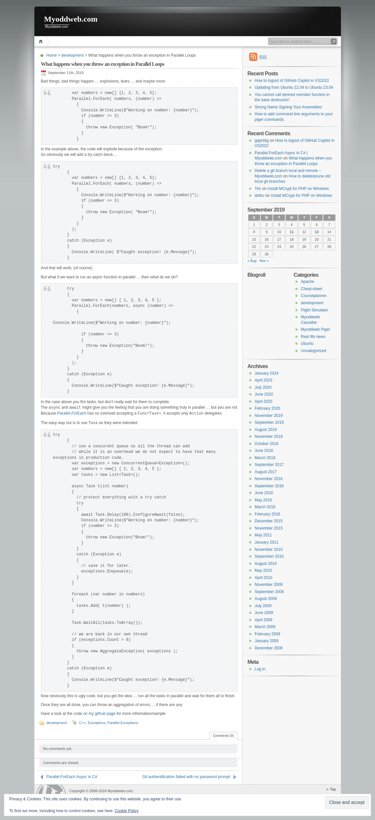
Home (41, 41)
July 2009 (263, 606)
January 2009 (267, 641)
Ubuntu (307, 343)
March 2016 (265, 507)
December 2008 (269, 648)
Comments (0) (223, 735)
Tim (258, 188)
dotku (259, 195)
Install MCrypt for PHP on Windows (298, 188)
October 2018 (267, 443)
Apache (307, 281)
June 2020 (264, 394)
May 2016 (263, 500)
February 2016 (267, 514)
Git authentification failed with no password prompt (186, 776)
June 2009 (264, 612)
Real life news (313, 336)
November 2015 (269, 528)
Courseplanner (314, 295)
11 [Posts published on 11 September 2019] (291, 232)
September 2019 (269, 422)
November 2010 (269, 549)
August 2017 (266, 472)
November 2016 (269, 478)
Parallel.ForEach (71, 413)
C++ (82, 723)
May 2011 (263, 535)
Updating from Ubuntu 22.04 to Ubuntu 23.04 (294, 87)
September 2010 (269, 556)
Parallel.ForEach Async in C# (72, 776)
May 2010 (263, 570)
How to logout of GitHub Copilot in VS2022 (292, 80)
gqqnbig (262, 140)
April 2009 (263, 620)
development (72, 55)
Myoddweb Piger (315, 329)
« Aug (252, 261)
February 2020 (267, 408)
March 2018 (265, 458)
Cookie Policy (127, 811)
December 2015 (269, 521)
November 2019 (269, 415)
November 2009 (269, 584)
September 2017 (269, 464)
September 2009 (269, 591)
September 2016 (269, 486)
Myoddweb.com (71, 19)
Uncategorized (313, 350)
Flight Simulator (314, 310)
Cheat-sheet (311, 289)
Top (333, 789)
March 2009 (265, 626)
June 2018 (264, 450)
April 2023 (263, 380)
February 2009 (267, 634)
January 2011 (267, 542)
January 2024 (267, 373)
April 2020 (263, 401)
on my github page (99, 713)
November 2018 (269, 436)
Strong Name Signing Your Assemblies (288, 107)
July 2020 (263, 387)
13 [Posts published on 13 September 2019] (317, 232)
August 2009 (266, 598)
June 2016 (264, 493)
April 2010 (263, 577)
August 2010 (266, 563)
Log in (260, 669)
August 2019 (266, 429)
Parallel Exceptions (122, 723)
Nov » (264, 261)
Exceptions (96, 723)
